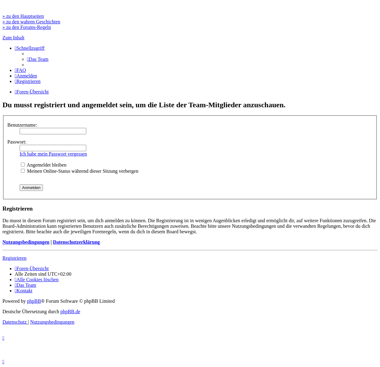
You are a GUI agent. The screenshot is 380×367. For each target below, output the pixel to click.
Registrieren (14, 258)
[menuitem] (37, 59)
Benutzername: (22, 125)
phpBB (34, 301)
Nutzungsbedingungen (25, 242)
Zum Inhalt (13, 37)
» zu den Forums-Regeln (26, 27)
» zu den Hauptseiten (23, 16)
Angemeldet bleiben (43, 165)
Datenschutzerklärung (76, 242)
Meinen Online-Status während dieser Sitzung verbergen (79, 171)
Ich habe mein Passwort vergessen (53, 153)
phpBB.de (70, 311)
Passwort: (16, 141)
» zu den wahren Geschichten (31, 21)
